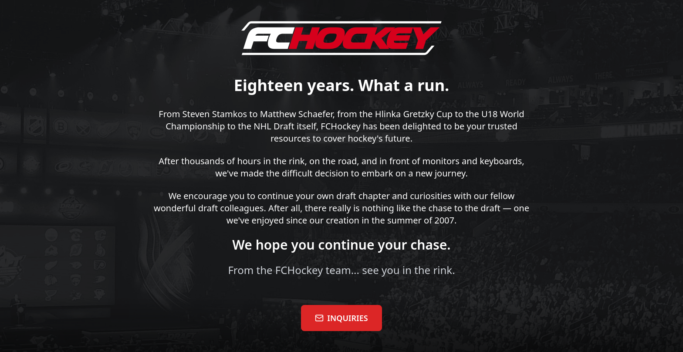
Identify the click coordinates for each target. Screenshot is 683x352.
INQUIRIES (341, 318)
